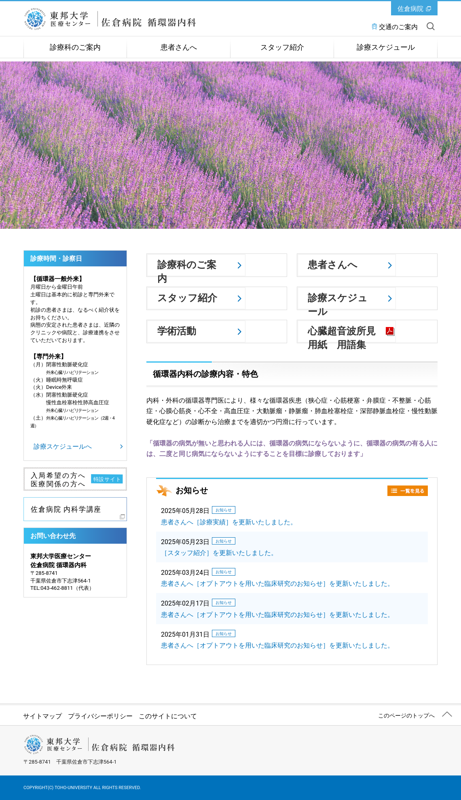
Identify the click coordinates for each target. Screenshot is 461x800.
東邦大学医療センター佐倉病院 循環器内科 (114, 19)
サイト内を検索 (431, 26)
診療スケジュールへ (63, 446)
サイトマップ (42, 716)
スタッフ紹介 (282, 47)
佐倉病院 (410, 9)
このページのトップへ (406, 715)
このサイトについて (168, 716)
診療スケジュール (386, 47)
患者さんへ (179, 47)
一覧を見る (407, 490)
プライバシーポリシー (100, 716)
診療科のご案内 (75, 47)
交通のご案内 (398, 27)
